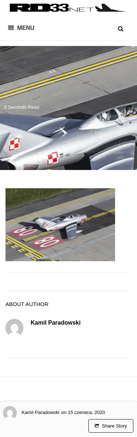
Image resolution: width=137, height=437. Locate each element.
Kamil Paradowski (40, 412)
